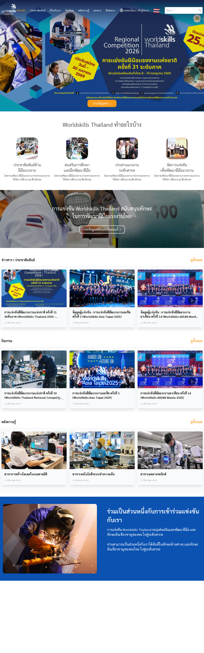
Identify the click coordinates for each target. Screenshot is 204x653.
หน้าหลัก (21, 10)
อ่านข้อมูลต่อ (102, 103)
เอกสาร (97, 10)
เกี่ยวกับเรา (55, 10)
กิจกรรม (69, 10)
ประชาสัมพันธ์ (37, 10)
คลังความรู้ (83, 10)
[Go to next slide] (192, 300)
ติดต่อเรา (110, 10)
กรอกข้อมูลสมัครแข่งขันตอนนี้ (102, 229)
